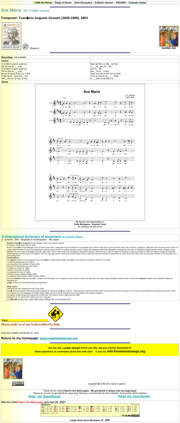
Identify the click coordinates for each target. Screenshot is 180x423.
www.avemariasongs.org (59, 338)
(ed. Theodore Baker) (42, 237)
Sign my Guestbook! (45, 396)
